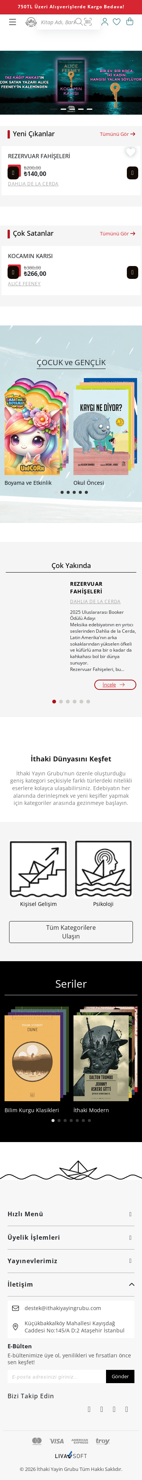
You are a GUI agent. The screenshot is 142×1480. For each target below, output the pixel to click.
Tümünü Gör (118, 134)
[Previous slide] (13, 173)
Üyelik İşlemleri (71, 1237)
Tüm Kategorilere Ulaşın (71, 931)
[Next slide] (132, 173)
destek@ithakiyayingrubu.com (63, 1308)
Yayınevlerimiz (71, 1261)
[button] (54, 109)
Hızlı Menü (71, 1214)
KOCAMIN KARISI (30, 256)
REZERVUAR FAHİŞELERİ (39, 156)
